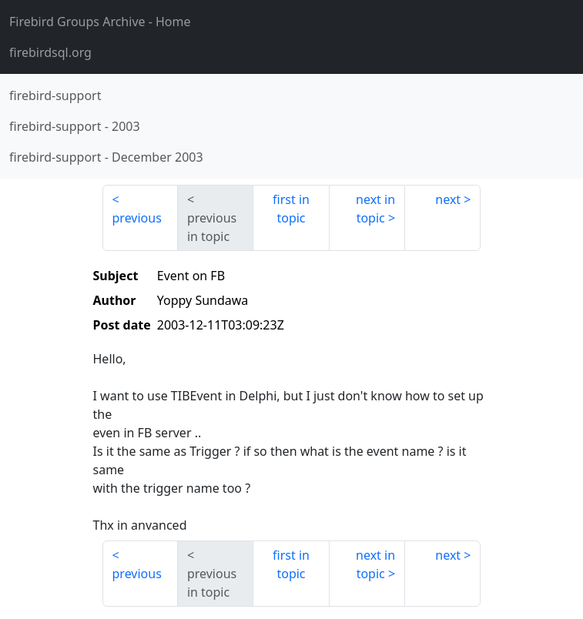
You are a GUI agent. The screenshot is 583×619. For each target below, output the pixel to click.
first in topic (291, 208)
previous (137, 217)
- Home (100, 21)
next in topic (375, 208)
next (448, 199)
